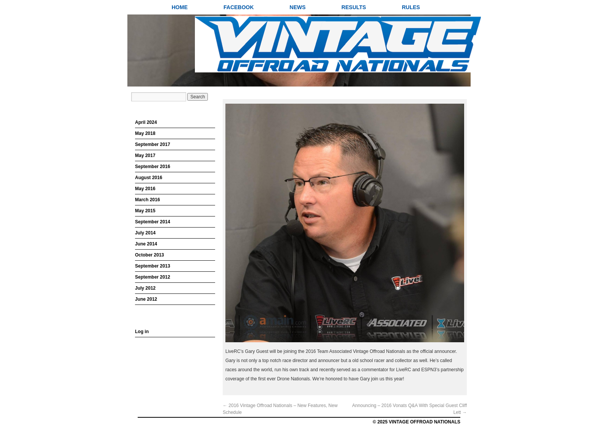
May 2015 (145, 210)
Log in (142, 331)
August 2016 (148, 177)
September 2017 (152, 144)
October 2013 (149, 255)
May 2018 (145, 133)
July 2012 (145, 288)
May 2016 (145, 188)
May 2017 (145, 155)
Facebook (238, 7)
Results (353, 7)
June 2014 (146, 244)
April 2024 (146, 122)
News (297, 7)
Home (180, 7)
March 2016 (147, 199)
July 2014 (145, 233)
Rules (411, 7)
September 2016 (152, 166)
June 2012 (146, 299)
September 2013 (152, 266)
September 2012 (152, 277)
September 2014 (152, 221)
